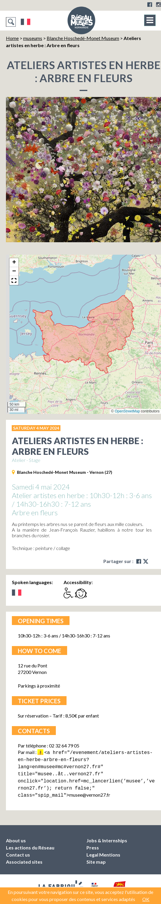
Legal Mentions (103, 850)
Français (26, 22)
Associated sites (24, 857)
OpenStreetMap (127, 411)
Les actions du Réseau (30, 843)
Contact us (18, 850)
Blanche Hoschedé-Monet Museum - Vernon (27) (64, 472)
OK (145, 899)
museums (32, 38)
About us (16, 836)
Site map (96, 857)
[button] (14, 262)
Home (12, 38)
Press (92, 843)
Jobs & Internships (106, 836)
